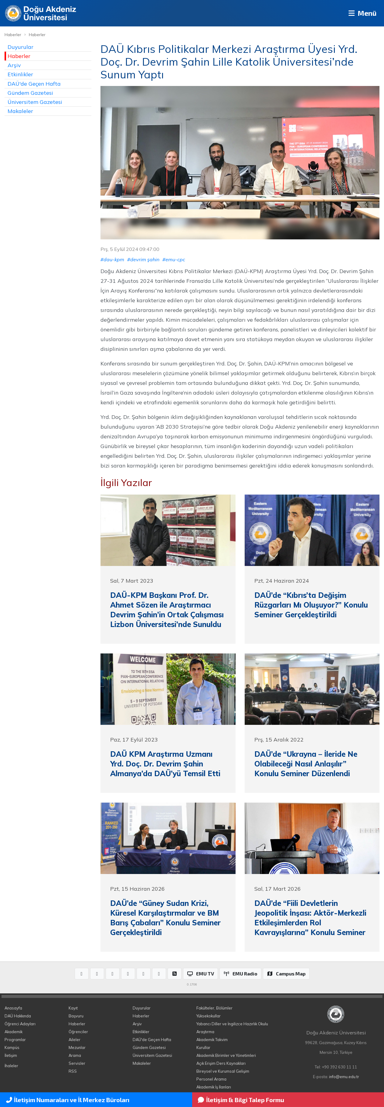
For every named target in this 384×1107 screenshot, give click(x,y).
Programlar (15, 1039)
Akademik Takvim (212, 1039)
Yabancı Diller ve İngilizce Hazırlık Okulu (232, 1023)
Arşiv (14, 65)
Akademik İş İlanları (213, 1087)
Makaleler (20, 111)
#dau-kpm (112, 259)
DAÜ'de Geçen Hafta (34, 83)
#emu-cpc (173, 259)
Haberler (13, 34)
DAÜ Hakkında (18, 1015)
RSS (73, 1071)
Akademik (13, 1031)
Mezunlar (77, 1047)
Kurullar (203, 1047)
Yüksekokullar (208, 1015)
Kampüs (12, 1047)
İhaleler (11, 1065)
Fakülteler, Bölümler (214, 1008)
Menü (361, 13)
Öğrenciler (78, 1031)
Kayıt (73, 1008)
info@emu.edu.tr (344, 1076)
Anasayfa (13, 1008)
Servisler (77, 1063)
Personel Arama (211, 1079)
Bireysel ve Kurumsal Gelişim (222, 1071)
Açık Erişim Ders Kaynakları (221, 1063)
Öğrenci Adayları (20, 1023)
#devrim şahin (143, 259)
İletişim (11, 1055)
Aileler (74, 1039)
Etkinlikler (20, 74)
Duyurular (20, 46)
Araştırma (205, 1031)
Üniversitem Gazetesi (35, 101)
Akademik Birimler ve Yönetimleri (226, 1055)
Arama (75, 1055)
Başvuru (76, 1015)
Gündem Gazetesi (30, 92)
